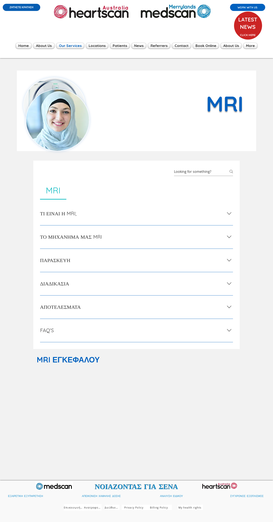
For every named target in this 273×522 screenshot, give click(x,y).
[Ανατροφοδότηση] (93, 507)
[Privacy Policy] (134, 507)
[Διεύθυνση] (112, 507)
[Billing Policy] (159, 507)
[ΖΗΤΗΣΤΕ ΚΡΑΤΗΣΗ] (21, 7)
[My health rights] (190, 507)
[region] (247, 31)
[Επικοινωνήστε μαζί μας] (74, 507)
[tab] (53, 190)
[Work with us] (247, 7)
